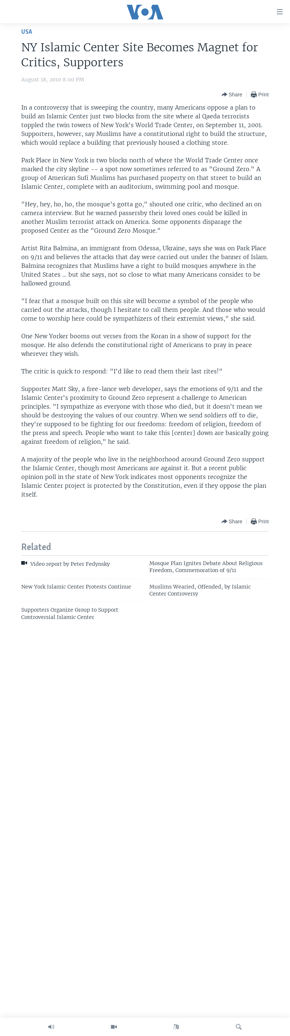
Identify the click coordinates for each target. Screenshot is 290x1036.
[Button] (232, 94)
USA (26, 32)
